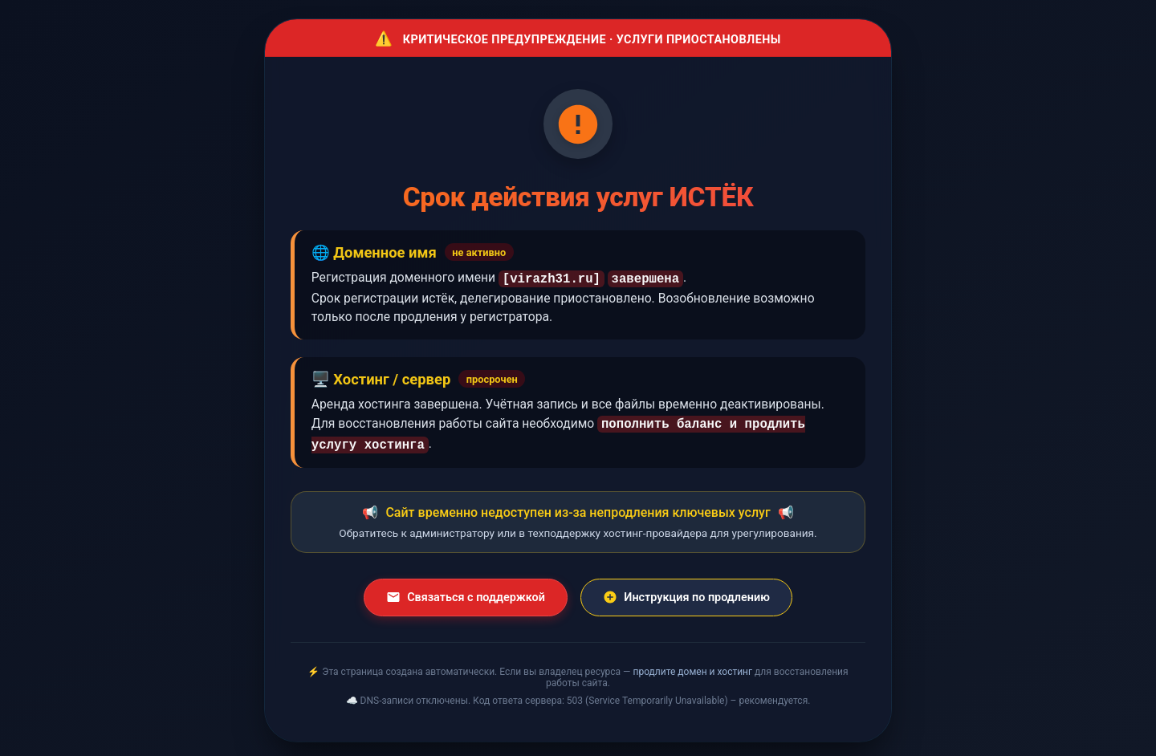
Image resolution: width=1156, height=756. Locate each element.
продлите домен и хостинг (692, 667)
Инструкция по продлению (686, 592)
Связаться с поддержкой (465, 592)
